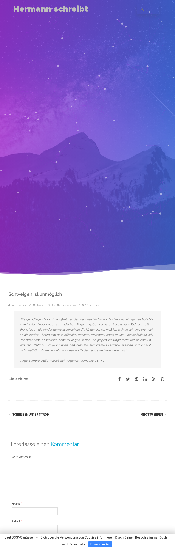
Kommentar (21, 457)
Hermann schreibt (50, 9)
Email (16, 521)
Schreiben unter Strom (29, 414)
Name (16, 503)
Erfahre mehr (76, 544)
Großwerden (154, 414)
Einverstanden (100, 544)
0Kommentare (93, 304)
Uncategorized (68, 304)
